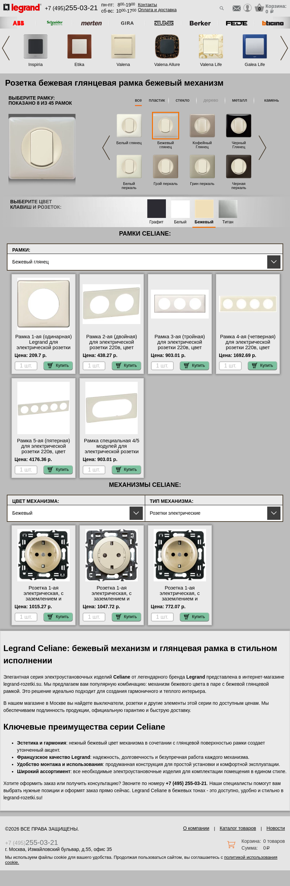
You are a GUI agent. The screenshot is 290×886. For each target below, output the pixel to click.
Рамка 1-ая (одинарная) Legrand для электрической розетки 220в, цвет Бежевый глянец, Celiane (43, 347)
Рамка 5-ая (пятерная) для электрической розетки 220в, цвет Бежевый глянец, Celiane (43, 451)
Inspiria (36, 64)
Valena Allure (167, 64)
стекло (182, 100)
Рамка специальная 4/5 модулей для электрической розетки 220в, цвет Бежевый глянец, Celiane (111, 451)
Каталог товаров (238, 828)
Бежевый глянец (165, 145)
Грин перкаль (202, 184)
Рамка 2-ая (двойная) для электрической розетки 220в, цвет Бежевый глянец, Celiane (111, 347)
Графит (157, 222)
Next (284, 48)
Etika (79, 64)
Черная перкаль (239, 186)
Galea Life (255, 64)
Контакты (147, 4)
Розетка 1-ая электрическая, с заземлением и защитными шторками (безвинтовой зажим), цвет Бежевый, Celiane (43, 601)
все (138, 100)
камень (271, 100)
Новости (276, 828)
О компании (196, 828)
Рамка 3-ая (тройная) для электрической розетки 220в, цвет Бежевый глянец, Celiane (180, 347)
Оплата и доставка (157, 9)
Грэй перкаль (166, 184)
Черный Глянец (239, 145)
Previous (6, 48)
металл (239, 100)
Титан (227, 222)
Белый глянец (128, 143)
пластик (157, 100)
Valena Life (211, 64)
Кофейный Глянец (202, 145)
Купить (58, 365)
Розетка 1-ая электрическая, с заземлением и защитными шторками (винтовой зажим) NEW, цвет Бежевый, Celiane (180, 601)
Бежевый (204, 222)
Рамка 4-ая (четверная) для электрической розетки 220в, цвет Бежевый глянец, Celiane (247, 347)
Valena (123, 64)
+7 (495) (71, 8)
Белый (180, 222)
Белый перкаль (129, 186)
